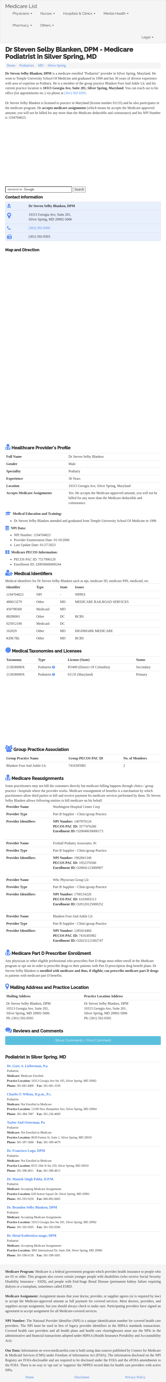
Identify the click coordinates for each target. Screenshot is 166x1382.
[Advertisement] (84, 152)
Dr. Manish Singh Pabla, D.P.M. (30, 1179)
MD (41, 65)
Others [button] (47, 25)
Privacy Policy (135, 1377)
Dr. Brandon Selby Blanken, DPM (32, 1207)
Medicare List (21, 5)
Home (11, 65)
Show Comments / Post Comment (83, 1040)
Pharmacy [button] (22, 25)
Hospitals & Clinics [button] (79, 13)
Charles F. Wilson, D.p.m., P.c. (29, 1094)
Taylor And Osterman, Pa (26, 1122)
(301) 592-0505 (75, 93)
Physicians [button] (22, 13)
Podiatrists (26, 65)
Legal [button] (147, 37)
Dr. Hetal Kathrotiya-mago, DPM (31, 1235)
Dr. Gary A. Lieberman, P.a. (27, 1066)
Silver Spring (57, 65)
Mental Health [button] (116, 13)
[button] (53, 667)
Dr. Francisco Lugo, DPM (26, 1150)
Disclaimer (81, 1377)
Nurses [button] (47, 13)
